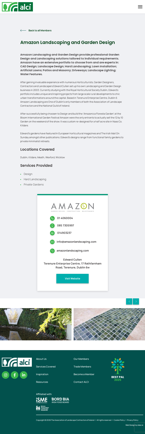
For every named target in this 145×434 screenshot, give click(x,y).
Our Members (81, 359)
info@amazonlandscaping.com (76, 241)
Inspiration (42, 374)
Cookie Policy (119, 420)
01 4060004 (65, 218)
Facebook (14, 375)
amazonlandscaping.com (73, 250)
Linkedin (23, 375)
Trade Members (82, 366)
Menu (140, 7)
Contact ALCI (81, 382)
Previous (129, 301)
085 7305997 (65, 225)
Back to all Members (40, 30)
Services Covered (46, 366)
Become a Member (84, 374)
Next (136, 301)
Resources (42, 382)
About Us (41, 359)
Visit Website (72, 278)
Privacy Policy (132, 420)
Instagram (5, 375)
